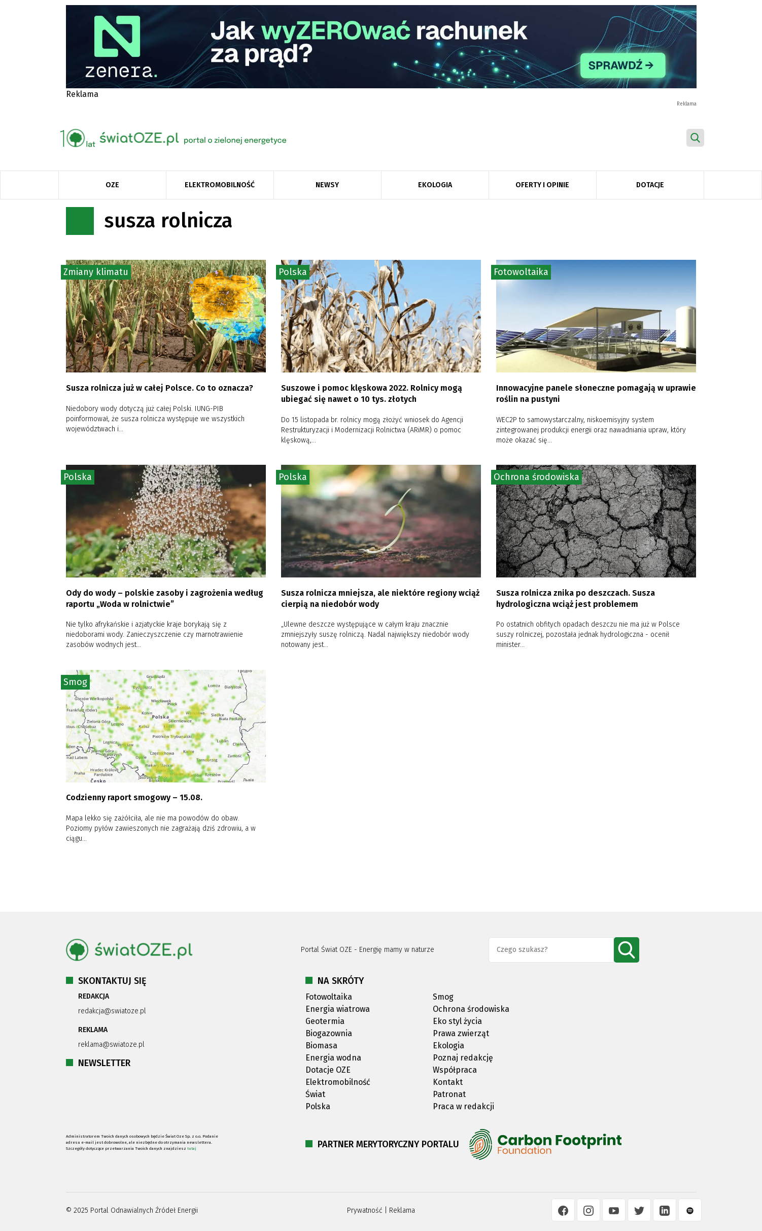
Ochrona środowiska (536, 477)
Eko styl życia (457, 1021)
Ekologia (435, 185)
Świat (315, 1094)
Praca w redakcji (463, 1106)
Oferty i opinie (542, 185)
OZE (112, 185)
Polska (293, 272)
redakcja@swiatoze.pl (112, 1011)
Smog (75, 682)
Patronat (449, 1094)
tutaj (191, 1148)
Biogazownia (328, 1033)
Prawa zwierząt (461, 1033)
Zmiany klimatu (95, 272)
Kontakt (448, 1082)
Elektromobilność (220, 185)
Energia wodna (333, 1058)
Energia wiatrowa (337, 1009)
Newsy (327, 185)
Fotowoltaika (521, 272)
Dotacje (650, 185)
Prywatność (365, 1210)
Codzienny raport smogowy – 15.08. (134, 797)
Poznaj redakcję (463, 1058)
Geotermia (324, 1021)
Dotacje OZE (328, 1070)
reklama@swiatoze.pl (111, 1044)
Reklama (402, 1210)
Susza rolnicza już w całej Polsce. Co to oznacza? (160, 388)
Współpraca (455, 1070)
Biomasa (321, 1045)
